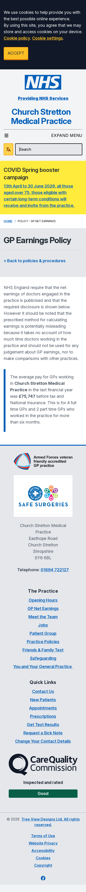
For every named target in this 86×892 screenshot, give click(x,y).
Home (8, 221)
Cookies (43, 858)
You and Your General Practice (43, 666)
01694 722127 (55, 569)
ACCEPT (16, 53)
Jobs (43, 625)
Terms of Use (43, 835)
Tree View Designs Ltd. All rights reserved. (50, 822)
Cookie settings (47, 38)
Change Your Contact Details (43, 741)
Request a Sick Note (43, 732)
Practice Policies (43, 641)
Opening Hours (43, 600)
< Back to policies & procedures (35, 260)
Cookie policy (17, 38)
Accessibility (43, 850)
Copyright (43, 865)
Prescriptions (43, 716)
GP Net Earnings (43, 608)
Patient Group (43, 633)
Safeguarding (43, 658)
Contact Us (43, 691)
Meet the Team (43, 616)
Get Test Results (43, 724)
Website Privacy (43, 843)
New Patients (43, 699)
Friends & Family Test (43, 650)
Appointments (43, 708)
